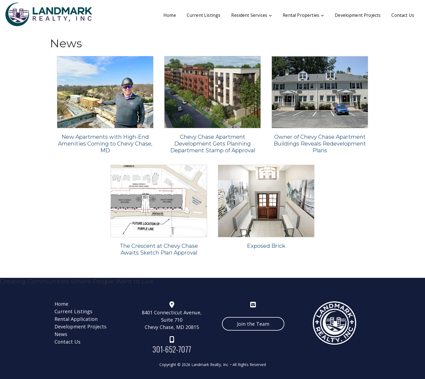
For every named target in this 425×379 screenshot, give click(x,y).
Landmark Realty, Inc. (210, 364)
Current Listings (204, 15)
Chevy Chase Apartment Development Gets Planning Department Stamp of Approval (212, 144)
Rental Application (76, 319)
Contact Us (402, 15)
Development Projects (358, 15)
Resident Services (251, 15)
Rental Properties (303, 15)
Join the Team (253, 324)
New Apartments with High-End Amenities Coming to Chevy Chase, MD (105, 144)
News (61, 334)
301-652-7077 (172, 349)
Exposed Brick (266, 246)
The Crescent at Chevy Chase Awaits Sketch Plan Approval (159, 249)
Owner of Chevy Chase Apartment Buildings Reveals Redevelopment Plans (320, 144)
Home (169, 15)
